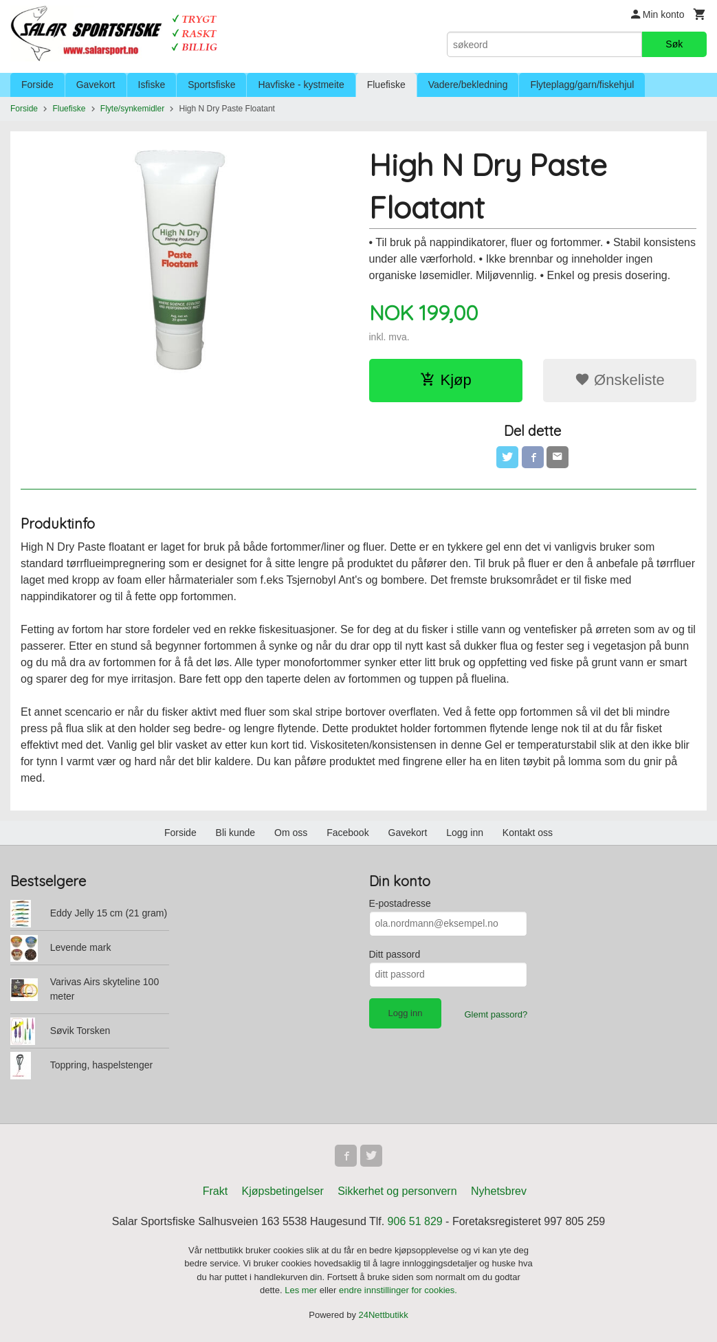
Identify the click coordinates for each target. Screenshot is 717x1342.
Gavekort (95, 84)
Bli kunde (236, 832)
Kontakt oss (528, 832)
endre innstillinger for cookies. (398, 1290)
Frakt (215, 1191)
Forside (37, 84)
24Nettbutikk (383, 1315)
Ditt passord (395, 954)
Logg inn (464, 832)
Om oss (290, 832)
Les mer (302, 1290)
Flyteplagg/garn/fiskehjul (582, 84)
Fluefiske (386, 84)
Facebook (347, 832)
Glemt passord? (495, 1014)
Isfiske (152, 84)
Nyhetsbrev (499, 1191)
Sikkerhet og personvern (397, 1191)
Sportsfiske (211, 84)
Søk (674, 44)
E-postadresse (400, 903)
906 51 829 (415, 1221)
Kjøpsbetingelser (283, 1191)
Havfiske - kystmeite (301, 84)
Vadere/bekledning (468, 84)
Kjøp (446, 379)
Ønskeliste (620, 379)
